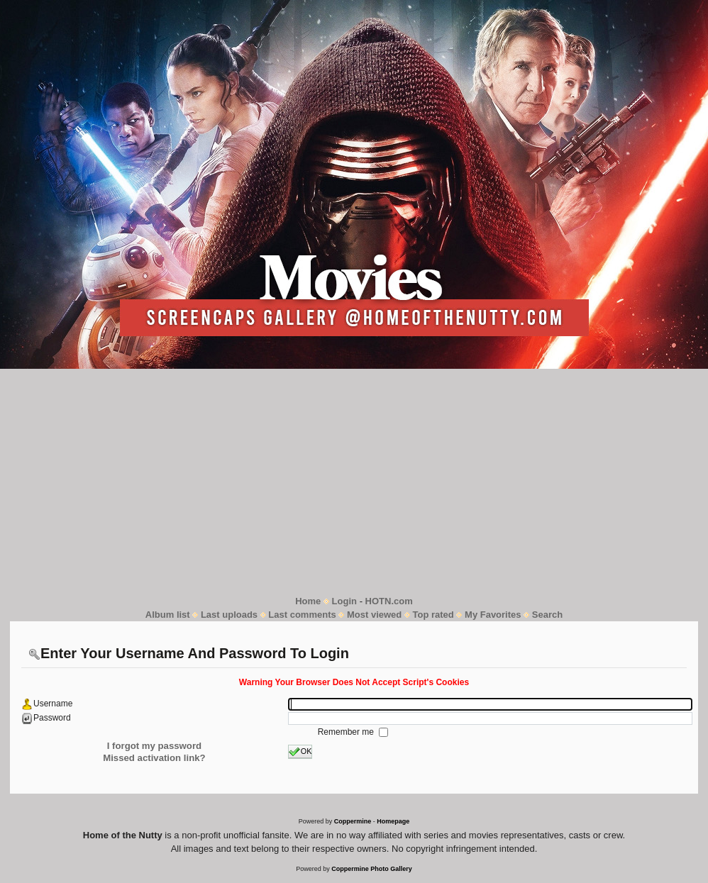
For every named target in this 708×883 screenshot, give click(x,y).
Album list (167, 614)
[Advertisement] (354, 481)
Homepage (393, 821)
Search (547, 614)
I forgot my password (154, 745)
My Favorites (493, 614)
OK (300, 751)
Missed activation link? (154, 758)
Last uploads (229, 614)
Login (344, 601)
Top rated (433, 614)
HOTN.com (389, 601)
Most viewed (374, 614)
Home (308, 601)
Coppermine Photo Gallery (371, 868)
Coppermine (353, 821)
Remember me (347, 732)
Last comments (302, 614)
